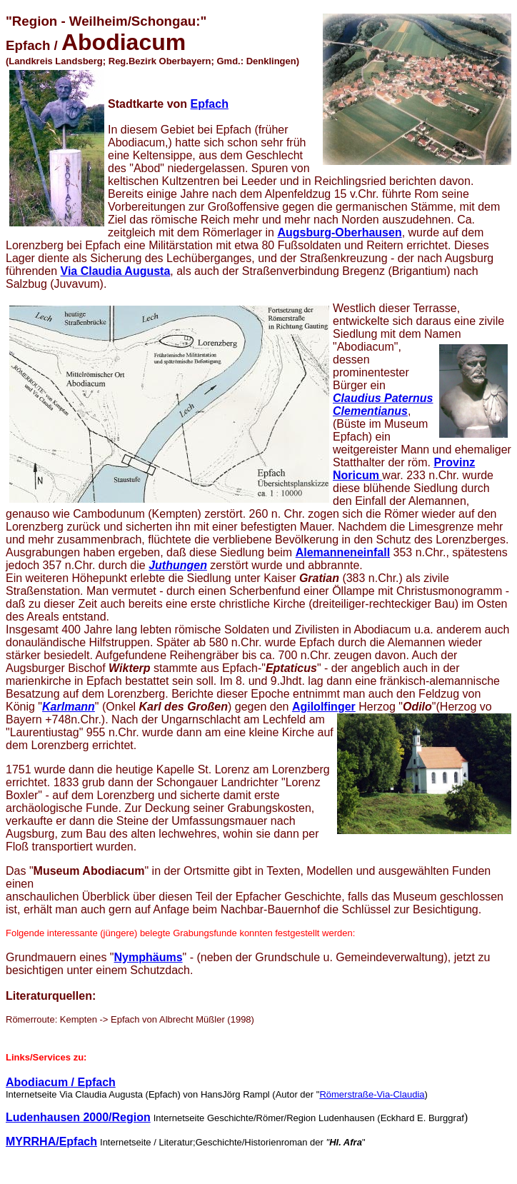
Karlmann (68, 707)
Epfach (210, 104)
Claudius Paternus (383, 398)
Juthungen (178, 565)
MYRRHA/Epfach (51, 1141)
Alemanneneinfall (343, 552)
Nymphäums (148, 957)
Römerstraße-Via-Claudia (371, 1094)
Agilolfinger (324, 707)
